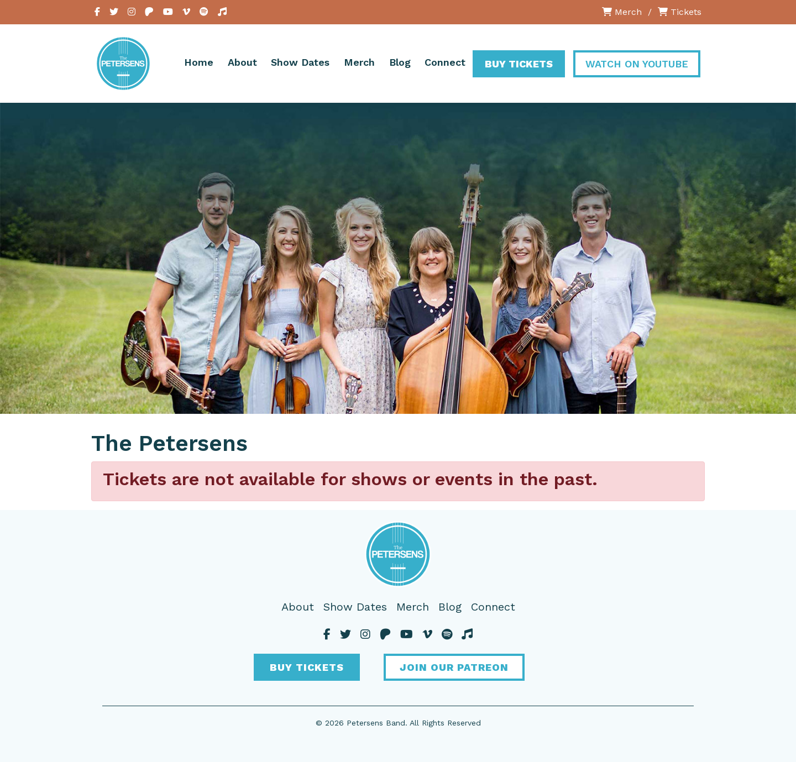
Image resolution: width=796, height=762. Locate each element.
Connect (445, 62)
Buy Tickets (519, 64)
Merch (622, 12)
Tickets (679, 12)
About (242, 62)
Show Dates (300, 62)
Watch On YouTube (636, 64)
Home (198, 62)
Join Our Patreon (454, 667)
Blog (400, 62)
